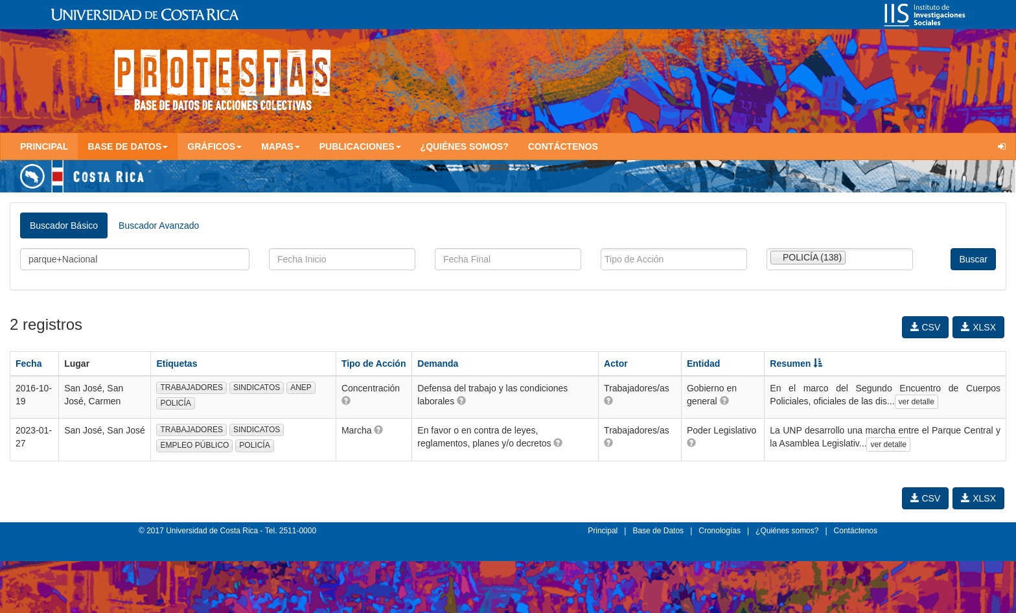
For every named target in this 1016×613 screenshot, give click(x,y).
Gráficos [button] (214, 146)
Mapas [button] (280, 146)
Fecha (28, 363)
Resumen (796, 363)
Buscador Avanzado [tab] (159, 225)
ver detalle (916, 401)
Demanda (437, 363)
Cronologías (719, 530)
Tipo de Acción (373, 363)
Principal (44, 146)
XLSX (978, 327)
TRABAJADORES (191, 387)
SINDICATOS (256, 387)
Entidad (703, 363)
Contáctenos (563, 146)
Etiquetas (176, 363)
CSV (925, 327)
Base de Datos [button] (127, 146)
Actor (616, 363)
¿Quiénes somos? (465, 146)
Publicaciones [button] (360, 146)
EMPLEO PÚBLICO (194, 445)
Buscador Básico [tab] (64, 225)
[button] (346, 400)
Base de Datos (658, 530)
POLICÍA (175, 403)
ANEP (301, 387)
